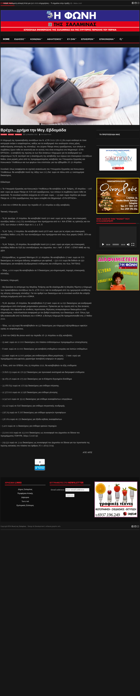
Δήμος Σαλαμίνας (25, 489)
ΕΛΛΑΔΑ (11, 134)
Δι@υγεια (25, 497)
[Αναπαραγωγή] (103, 244)
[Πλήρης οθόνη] (132, 244)
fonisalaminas (46, 134)
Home (6, 39)
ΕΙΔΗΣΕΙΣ (19, 39)
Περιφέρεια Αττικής (25, 493)
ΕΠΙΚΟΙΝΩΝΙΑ (106, 39)
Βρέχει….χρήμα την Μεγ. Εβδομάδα (33, 130)
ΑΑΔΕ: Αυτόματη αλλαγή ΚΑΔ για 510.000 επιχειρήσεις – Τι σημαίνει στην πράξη (36, 3)
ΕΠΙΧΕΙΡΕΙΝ (87, 39)
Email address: (70, 490)
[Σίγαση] (128, 244)
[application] (118, 236)
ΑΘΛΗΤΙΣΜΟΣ (54, 39)
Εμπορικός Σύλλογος (25, 505)
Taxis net (25, 501)
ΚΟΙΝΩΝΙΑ (35, 39)
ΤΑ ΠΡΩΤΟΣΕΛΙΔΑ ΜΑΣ (109, 134)
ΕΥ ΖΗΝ (71, 39)
